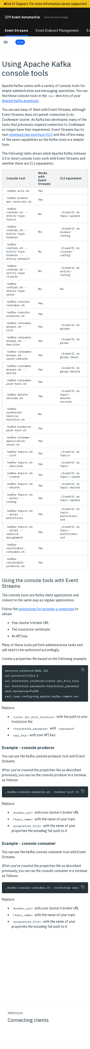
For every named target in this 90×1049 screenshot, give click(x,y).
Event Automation (22, 17)
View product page (56, 17)
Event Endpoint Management (57, 30)
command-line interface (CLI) (31, 134)
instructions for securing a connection (46, 609)
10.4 (20, 42)
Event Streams (16, 30)
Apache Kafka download (20, 101)
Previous (15, 1013)
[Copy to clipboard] (83, 669)
